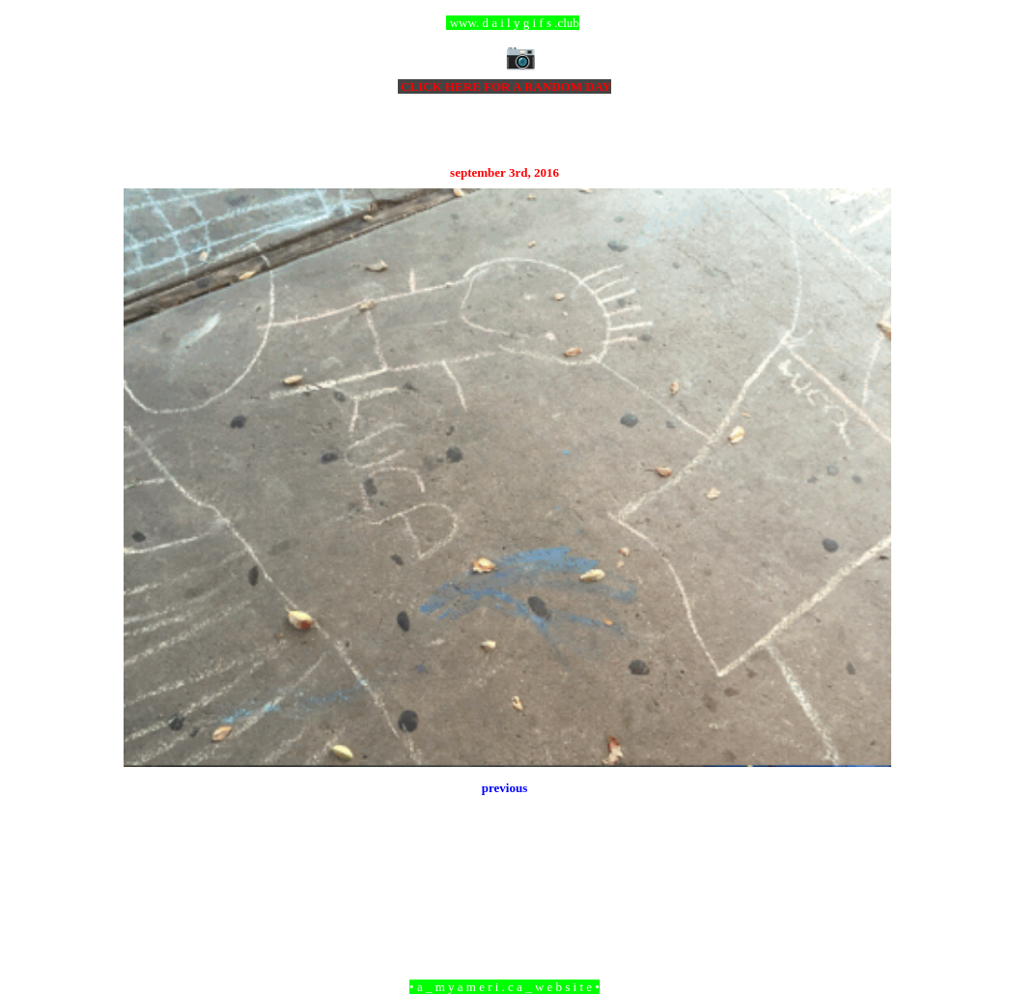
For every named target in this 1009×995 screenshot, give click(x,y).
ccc (504, 22)
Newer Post (148, 881)
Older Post (863, 881)
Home (506, 881)
